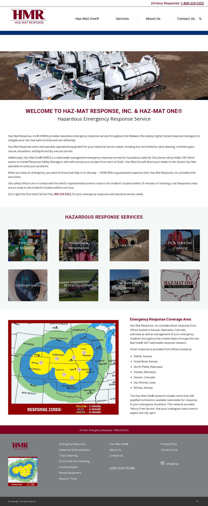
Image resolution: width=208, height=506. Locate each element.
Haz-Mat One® (119, 444)
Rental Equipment (70, 473)
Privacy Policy (169, 444)
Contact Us (116, 455)
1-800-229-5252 (192, 3)
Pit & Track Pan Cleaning (74, 461)
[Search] (200, 18)
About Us (115, 450)
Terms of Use (169, 450)
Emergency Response (72, 444)
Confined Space (68, 467)
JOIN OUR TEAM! (122, 468)
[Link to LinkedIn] (197, 501)
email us (170, 463)
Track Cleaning (68, 455)
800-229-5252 (62, 194)
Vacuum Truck (68, 478)
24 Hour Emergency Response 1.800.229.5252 (104, 430)
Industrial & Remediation (74, 450)
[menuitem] (81, 18)
